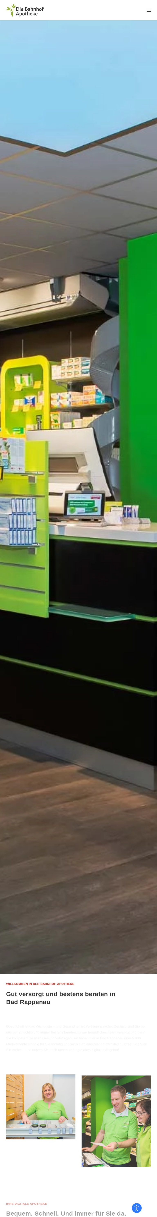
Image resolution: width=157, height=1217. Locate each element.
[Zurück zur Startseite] (25, 10)
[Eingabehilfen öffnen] (137, 1208)
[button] (149, 10)
